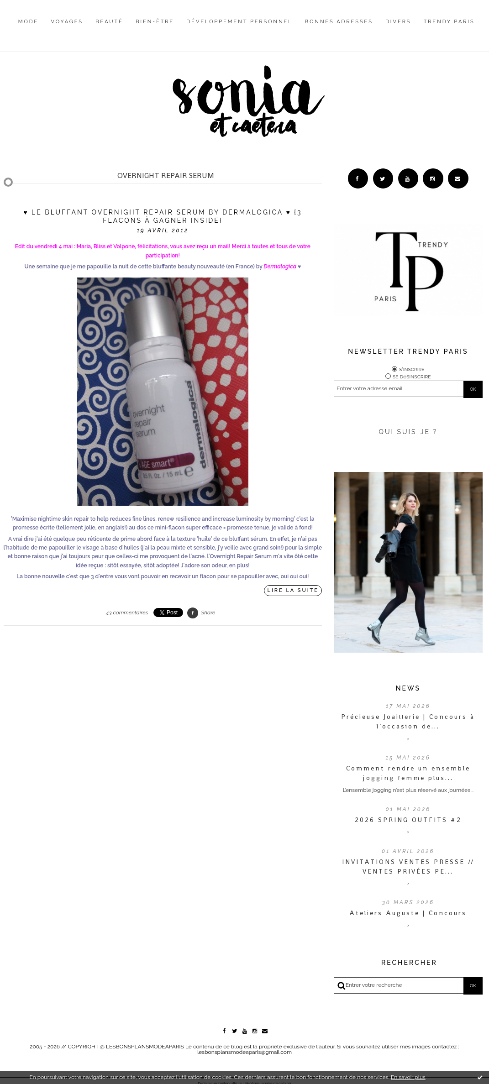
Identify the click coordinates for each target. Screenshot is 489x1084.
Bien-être (155, 22)
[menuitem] (28, 29)
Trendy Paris (449, 22)
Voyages (67, 22)
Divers (398, 22)
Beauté (109, 22)
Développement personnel (239, 22)
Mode (28, 22)
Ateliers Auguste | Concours (408, 913)
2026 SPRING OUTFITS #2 (408, 820)
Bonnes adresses (339, 22)
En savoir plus (408, 1077)
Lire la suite (293, 590)
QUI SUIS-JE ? (408, 431)
